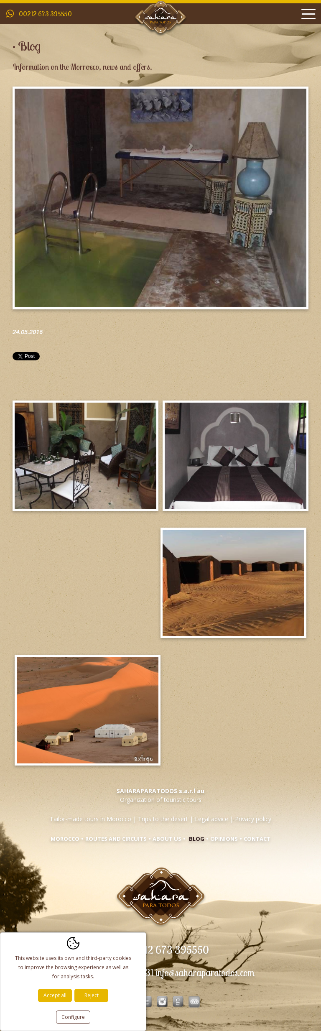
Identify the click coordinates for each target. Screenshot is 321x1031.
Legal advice (211, 819)
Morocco (65, 838)
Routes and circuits (116, 838)
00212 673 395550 (45, 14)
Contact (257, 838)
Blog (196, 838)
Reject (91, 995)
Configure (73, 1017)
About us (167, 838)
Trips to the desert (163, 819)
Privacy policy (253, 819)
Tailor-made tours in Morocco (90, 819)
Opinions (224, 838)
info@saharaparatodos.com (205, 973)
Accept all (54, 995)
